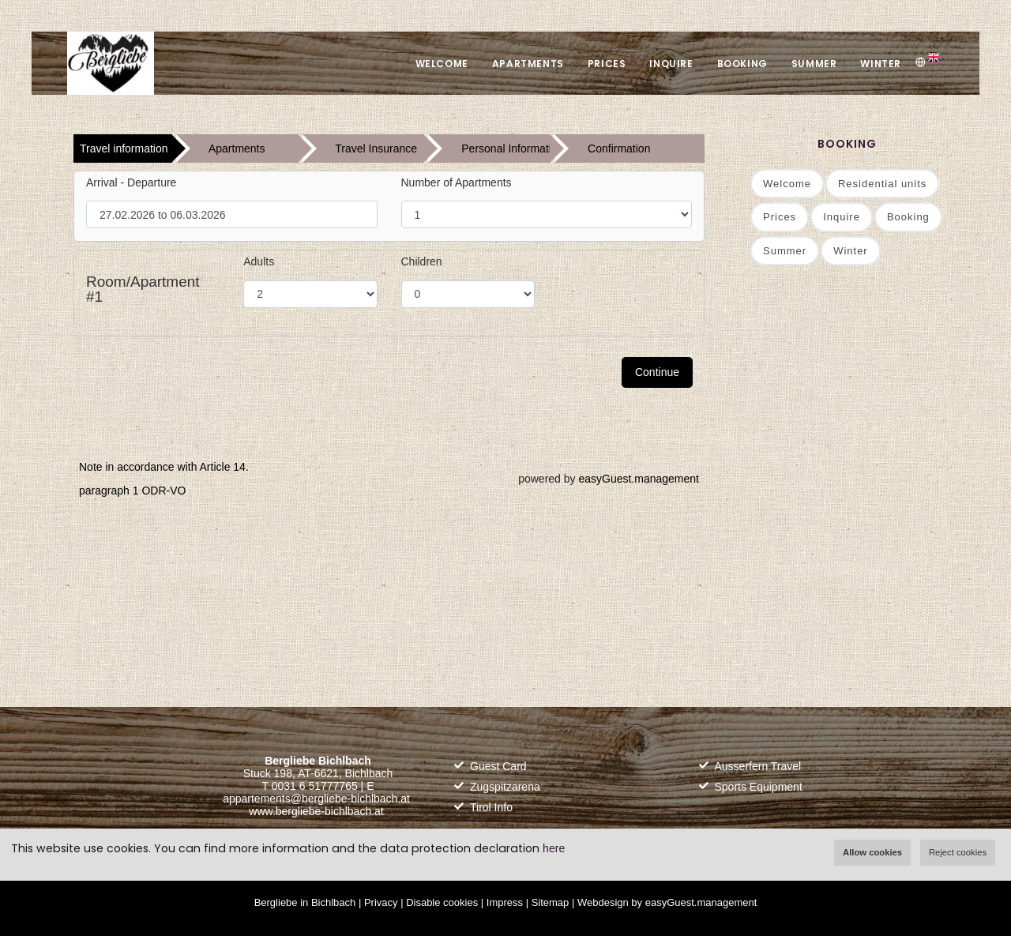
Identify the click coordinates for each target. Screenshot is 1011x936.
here (554, 848)
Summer (814, 63)
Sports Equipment (758, 786)
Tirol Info (491, 807)
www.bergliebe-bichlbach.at (316, 811)
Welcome (441, 63)
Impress (505, 902)
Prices (607, 63)
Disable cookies (442, 902)
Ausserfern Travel (758, 766)
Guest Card (498, 766)
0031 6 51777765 (315, 786)
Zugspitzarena (505, 786)
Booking (742, 63)
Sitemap (550, 902)
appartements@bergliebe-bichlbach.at (316, 798)
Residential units (882, 184)
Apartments (528, 63)
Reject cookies (958, 852)
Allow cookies (872, 852)
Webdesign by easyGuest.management (667, 902)
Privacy (381, 902)
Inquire (671, 63)
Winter (880, 63)
